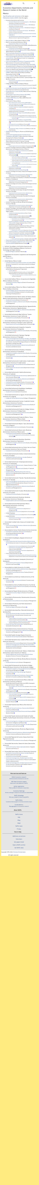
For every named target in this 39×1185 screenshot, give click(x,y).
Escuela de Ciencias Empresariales (14, 636)
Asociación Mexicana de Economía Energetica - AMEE (20, 21)
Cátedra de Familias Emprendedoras (16, 213)
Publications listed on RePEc (10, 18)
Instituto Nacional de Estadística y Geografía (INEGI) (20, 119)
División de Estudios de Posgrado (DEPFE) (18, 697)
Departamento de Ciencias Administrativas (16, 364)
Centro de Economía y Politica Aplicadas (15, 747)
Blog (19, 820)
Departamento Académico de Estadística (18, 167)
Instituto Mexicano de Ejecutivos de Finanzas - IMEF (20, 30)
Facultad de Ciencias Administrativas (15, 572)
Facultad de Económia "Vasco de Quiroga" (16, 672)
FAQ (19, 817)
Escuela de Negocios (11, 251)
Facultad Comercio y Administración (14, 465)
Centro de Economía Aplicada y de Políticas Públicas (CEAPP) (24, 159)
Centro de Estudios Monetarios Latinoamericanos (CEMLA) (20, 53)
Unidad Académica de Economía (13, 427)
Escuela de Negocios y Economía (13, 580)
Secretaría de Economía (14, 124)
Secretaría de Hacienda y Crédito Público (17, 125)
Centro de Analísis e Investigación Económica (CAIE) (22, 156)
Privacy (19, 829)
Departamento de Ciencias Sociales (14, 367)
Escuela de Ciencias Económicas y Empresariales (17, 708)
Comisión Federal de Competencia (16, 107)
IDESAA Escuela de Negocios (13, 131)
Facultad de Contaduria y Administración (16, 301)
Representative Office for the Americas (17, 43)
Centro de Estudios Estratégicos (18, 238)
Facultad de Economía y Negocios (14, 282)
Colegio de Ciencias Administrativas (14, 398)
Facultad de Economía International (14, 356)
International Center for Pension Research (18, 169)
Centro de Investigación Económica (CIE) (20, 164)
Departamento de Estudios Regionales (17, 547)
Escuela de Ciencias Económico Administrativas (17, 569)
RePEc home (19, 814)
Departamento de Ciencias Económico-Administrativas (20, 205)
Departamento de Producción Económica (18, 517)
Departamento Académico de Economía (17, 153)
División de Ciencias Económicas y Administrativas (18, 630)
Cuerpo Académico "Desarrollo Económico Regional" (20, 621)
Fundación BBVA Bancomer (12, 97)
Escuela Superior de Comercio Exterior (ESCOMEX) (18, 94)
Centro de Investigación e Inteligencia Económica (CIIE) (19, 721)
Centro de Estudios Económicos (15, 85)
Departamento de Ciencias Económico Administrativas (20, 174)
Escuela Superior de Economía (15, 146)
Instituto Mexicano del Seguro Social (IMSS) (18, 112)
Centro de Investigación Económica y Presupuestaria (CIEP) (20, 61)
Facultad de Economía (13, 48)
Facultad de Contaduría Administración (15, 586)
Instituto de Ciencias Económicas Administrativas (18, 412)
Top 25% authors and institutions (12, 16)
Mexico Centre (9, 258)
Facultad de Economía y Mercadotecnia (15, 383)
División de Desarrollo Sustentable (14, 624)
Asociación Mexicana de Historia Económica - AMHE (20, 24)
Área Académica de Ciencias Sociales (17, 686)
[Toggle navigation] (23, 3)
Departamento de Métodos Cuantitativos (18, 550)
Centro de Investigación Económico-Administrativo (18, 525)
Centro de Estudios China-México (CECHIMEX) (18, 694)
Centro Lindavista (10, 75)
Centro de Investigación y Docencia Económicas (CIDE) (19, 67)
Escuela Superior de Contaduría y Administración (17, 379)
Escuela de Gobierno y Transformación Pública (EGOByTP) (21, 231)
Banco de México (10, 40)
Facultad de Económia (11, 692)
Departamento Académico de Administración (18, 150)
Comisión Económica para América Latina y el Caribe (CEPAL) (20, 262)
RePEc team (18, 826)
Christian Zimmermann (19, 852)
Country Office (12, 270)
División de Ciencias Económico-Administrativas (17, 345)
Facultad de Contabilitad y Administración (16, 531)
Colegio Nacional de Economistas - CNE (17, 27)
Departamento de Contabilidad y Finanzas (20, 218)
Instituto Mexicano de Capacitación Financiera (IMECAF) (19, 139)
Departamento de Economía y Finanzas (15, 562)
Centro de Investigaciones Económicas (17, 435)
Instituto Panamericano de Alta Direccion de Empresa (19, 711)
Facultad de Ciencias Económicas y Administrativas (18, 732)
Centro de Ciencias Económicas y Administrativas (18, 309)
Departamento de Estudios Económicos (17, 80)
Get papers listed (19, 842)
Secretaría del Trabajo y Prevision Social (17, 128)
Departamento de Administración (16, 508)
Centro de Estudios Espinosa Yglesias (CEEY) (16, 50)
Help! (19, 823)
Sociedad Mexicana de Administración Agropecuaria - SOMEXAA (22, 36)
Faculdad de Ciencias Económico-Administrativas (18, 486)
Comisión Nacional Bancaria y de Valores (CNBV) (19, 109)
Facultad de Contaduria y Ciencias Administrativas (18, 668)
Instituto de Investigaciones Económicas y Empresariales (19, 675)
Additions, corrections (19, 836)
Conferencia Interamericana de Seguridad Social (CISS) (19, 88)
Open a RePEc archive (19, 845)
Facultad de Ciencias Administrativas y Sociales (17, 753)
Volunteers (19, 839)
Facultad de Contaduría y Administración (16, 353)
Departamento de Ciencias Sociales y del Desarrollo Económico (22, 555)
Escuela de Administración (12, 662)
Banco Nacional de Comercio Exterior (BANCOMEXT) (20, 102)
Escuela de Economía (11, 300)
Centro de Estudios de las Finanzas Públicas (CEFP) (19, 104)
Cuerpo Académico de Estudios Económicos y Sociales (20, 618)
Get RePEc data (19, 847)
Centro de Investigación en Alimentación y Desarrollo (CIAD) (20, 64)
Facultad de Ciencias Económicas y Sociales (16, 457)
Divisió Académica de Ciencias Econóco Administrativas (19, 654)
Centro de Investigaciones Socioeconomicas (16, 375)
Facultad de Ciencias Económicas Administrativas (18, 404)
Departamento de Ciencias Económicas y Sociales (18, 724)
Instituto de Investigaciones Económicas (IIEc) (17, 700)
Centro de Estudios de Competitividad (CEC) (20, 161)
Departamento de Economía (17, 230)
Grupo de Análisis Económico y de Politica (20, 274)
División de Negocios (13, 216)
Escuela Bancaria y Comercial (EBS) (14, 91)
